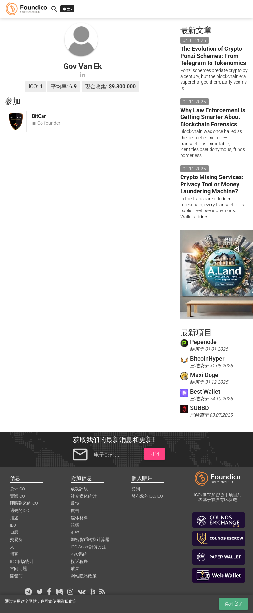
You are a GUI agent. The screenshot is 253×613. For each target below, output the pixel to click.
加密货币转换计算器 (90, 539)
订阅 (154, 453)
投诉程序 (79, 561)
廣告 (75, 510)
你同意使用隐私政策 (58, 601)
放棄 (75, 568)
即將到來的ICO (24, 503)
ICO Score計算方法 (88, 546)
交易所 (16, 539)
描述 (14, 517)
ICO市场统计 (22, 561)
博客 (14, 554)
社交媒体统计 (84, 496)
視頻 (75, 525)
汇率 (75, 532)
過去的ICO (19, 510)
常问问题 (18, 568)
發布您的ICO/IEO (147, 496)
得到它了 (233, 603)
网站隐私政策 (84, 575)
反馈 (75, 503)
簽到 (135, 488)
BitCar (39, 116)
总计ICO (17, 488)
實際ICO (17, 496)
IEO (13, 525)
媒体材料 (79, 517)
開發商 (16, 575)
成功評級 (79, 488)
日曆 (14, 532)
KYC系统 (79, 554)
